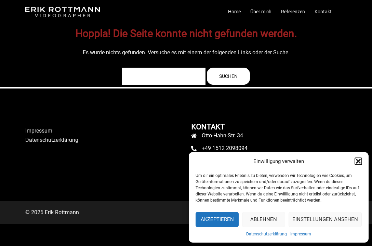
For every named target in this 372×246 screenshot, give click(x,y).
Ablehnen (263, 219)
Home (234, 11)
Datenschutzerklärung (266, 234)
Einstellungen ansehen (325, 219)
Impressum (300, 234)
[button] (358, 161)
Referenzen (293, 11)
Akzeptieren (217, 219)
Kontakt (323, 11)
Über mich (260, 11)
